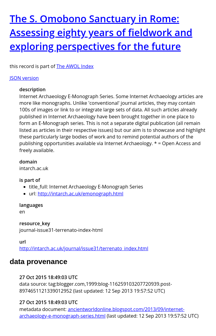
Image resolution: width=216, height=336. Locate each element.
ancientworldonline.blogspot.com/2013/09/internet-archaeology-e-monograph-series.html (102, 312)
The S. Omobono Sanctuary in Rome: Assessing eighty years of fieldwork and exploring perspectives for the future (101, 32)
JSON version (24, 78)
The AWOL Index (75, 66)
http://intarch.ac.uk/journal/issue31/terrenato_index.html (83, 248)
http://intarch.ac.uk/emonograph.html (81, 193)
